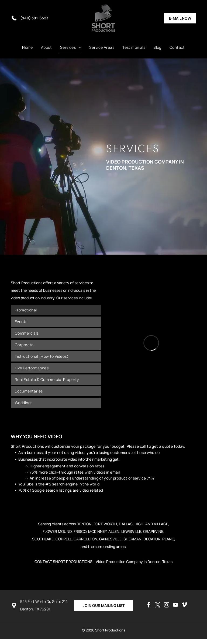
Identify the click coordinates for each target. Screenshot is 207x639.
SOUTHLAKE (43, 538)
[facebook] (149, 605)
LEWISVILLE (131, 531)
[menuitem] (27, 47)
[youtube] (175, 605)
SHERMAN (132, 538)
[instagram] (167, 605)
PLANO (168, 538)
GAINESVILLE (110, 538)
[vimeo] (184, 605)
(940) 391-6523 (34, 17)
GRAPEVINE (153, 531)
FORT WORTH (105, 523)
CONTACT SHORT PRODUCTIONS (63, 561)
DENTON (84, 523)
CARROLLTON (85, 538)
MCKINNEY (97, 531)
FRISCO (80, 531)
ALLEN (113, 531)
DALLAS (126, 523)
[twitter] (158, 605)
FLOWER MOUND (57, 531)
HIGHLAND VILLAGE (151, 523)
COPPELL (64, 538)
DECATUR (151, 538)
